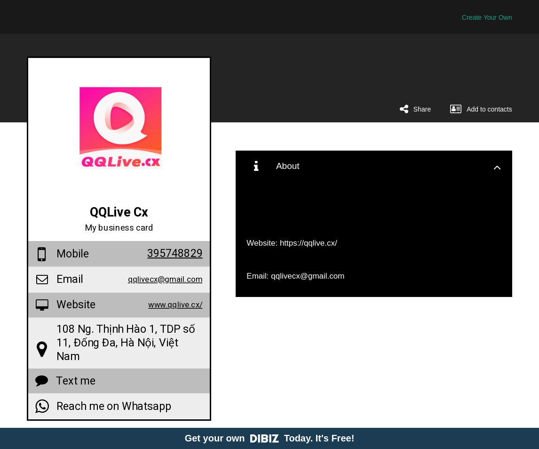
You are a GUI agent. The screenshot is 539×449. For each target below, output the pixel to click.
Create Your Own (487, 17)
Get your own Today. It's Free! (270, 438)
